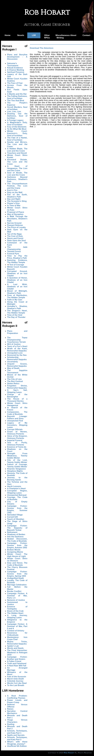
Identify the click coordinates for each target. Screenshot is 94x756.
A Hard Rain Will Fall (16, 666)
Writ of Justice (14, 344)
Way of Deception (15, 214)
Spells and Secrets (15, 735)
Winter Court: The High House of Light (17, 555)
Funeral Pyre (13, 254)
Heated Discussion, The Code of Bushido (17, 540)
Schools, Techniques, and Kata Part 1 (17, 732)
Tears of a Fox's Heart (17, 346)
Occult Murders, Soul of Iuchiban (17, 108)
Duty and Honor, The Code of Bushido (17, 564)
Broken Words (13, 550)
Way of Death (13, 368)
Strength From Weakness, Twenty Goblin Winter (17, 455)
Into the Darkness (15, 537)
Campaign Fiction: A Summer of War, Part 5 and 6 (17, 626)
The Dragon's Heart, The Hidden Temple (17, 312)
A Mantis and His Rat (17, 94)
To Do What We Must (16, 129)
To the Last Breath (15, 685)
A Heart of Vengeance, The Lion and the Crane (17, 168)
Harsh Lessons (14, 486)
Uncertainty (12, 362)
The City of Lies (14, 379)
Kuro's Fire (12, 190)
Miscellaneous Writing (61, 36)
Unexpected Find (15, 421)
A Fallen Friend (14, 661)
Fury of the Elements (16, 127)
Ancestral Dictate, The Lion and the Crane (17, 162)
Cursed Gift (12, 517)
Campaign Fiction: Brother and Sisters (17, 658)
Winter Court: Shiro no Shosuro (17, 559)
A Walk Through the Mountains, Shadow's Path (17, 218)
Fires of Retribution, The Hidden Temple (17, 296)
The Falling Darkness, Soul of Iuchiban (17, 97)
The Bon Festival (15, 381)
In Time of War (13, 205)
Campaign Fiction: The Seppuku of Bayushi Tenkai (17, 528)
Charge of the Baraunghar (17, 395)
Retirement (12, 532)
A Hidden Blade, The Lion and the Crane (17, 150)
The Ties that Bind (15, 101)
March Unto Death (15, 679)
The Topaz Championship (17, 339)
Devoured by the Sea (16, 355)
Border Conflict (14, 591)
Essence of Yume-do (16, 447)
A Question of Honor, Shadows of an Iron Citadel (17, 280)
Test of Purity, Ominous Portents (17, 444)
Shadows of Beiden (16, 534)
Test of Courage (16, 265)
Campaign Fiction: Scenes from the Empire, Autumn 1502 (17, 545)
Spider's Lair (13, 646)
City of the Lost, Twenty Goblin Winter (17, 461)
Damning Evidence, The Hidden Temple (17, 261)
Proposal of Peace (15, 212)
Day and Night (13, 199)
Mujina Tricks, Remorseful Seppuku (17, 643)
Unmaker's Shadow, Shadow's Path (17, 307)
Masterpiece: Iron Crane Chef (17, 638)
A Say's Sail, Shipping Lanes (17, 391)
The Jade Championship (17, 248)
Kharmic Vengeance (16, 469)
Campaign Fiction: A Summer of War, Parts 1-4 (17, 595)
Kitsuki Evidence (15, 68)
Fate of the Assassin (16, 677)
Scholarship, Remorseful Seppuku (17, 358)
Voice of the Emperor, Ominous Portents (17, 437)
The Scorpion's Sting (17, 201)
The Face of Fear (15, 83)
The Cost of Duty (15, 236)
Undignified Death (15, 578)
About (73, 35)
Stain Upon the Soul (16, 240)
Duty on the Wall (14, 192)
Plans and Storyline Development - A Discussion (17, 57)
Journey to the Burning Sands (17, 479)
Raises (10, 709)
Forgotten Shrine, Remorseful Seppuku (17, 387)
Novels (20, 35)
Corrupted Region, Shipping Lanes (17, 492)
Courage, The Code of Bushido (17, 498)
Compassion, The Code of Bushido (17, 413)
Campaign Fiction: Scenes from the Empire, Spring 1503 (17, 574)
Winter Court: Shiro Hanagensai (17, 404)
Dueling (10, 724)
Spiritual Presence (15, 72)
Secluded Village (15, 515)
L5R (34, 35)
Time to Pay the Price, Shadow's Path (17, 257)
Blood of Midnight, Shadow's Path (17, 292)
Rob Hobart (69, 753)
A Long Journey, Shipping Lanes (17, 616)
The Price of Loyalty (16, 227)
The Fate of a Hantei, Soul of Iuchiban (17, 139)
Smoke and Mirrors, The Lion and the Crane (17, 144)
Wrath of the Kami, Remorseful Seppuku (17, 350)
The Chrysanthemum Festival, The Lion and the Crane (17, 186)
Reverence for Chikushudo (17, 634)
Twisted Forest (14, 251)
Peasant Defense (15, 225)
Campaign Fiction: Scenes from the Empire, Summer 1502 (17, 509)
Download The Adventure (41, 48)
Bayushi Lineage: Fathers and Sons (17, 417)
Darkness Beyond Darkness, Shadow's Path (17, 179)
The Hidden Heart (15, 613)
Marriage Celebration (17, 585)
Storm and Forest (15, 238)
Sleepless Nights (15, 471)
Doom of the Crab (15, 611)
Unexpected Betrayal (16, 495)
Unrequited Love (15, 353)
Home (7, 35)
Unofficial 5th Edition (17, 746)
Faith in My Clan (14, 300)
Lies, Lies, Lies (14, 111)
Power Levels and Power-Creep (17, 701)
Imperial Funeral (14, 440)
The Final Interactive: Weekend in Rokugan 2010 (17, 652)
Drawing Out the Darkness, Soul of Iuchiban (17, 116)
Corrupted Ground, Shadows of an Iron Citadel (17, 273)
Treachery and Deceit (17, 153)
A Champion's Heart (16, 488)
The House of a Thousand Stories (17, 400)
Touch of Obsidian (15, 519)
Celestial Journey (15, 681)
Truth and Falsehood (16, 663)
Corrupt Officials (15, 429)
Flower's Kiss (13, 203)
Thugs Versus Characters (17, 721)
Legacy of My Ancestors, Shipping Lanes (17, 425)
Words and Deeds (15, 648)
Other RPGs (47, 36)
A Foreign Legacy (15, 120)
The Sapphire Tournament (17, 371)
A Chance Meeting (15, 70)
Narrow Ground (14, 223)
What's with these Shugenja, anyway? (17, 743)
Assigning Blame (15, 552)
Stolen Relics (13, 383)
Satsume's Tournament (12, 64)
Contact (86, 35)
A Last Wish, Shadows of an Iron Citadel (17, 286)
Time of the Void (14, 315)
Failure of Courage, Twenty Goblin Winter (17, 465)
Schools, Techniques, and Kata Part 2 (17, 738)
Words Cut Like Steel (17, 683)
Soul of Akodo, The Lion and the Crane (17, 174)
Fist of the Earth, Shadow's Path (17, 196)
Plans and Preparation (17, 332)
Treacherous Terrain (16, 342)
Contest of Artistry (15, 631)
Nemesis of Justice (16, 600)
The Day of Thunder (16, 317)
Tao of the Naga (14, 234)
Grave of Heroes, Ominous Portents (17, 433)
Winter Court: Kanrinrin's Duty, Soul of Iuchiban (17, 133)
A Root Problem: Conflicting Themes (17, 697)
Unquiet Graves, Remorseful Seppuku (17, 365)
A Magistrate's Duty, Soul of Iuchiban (17, 123)
